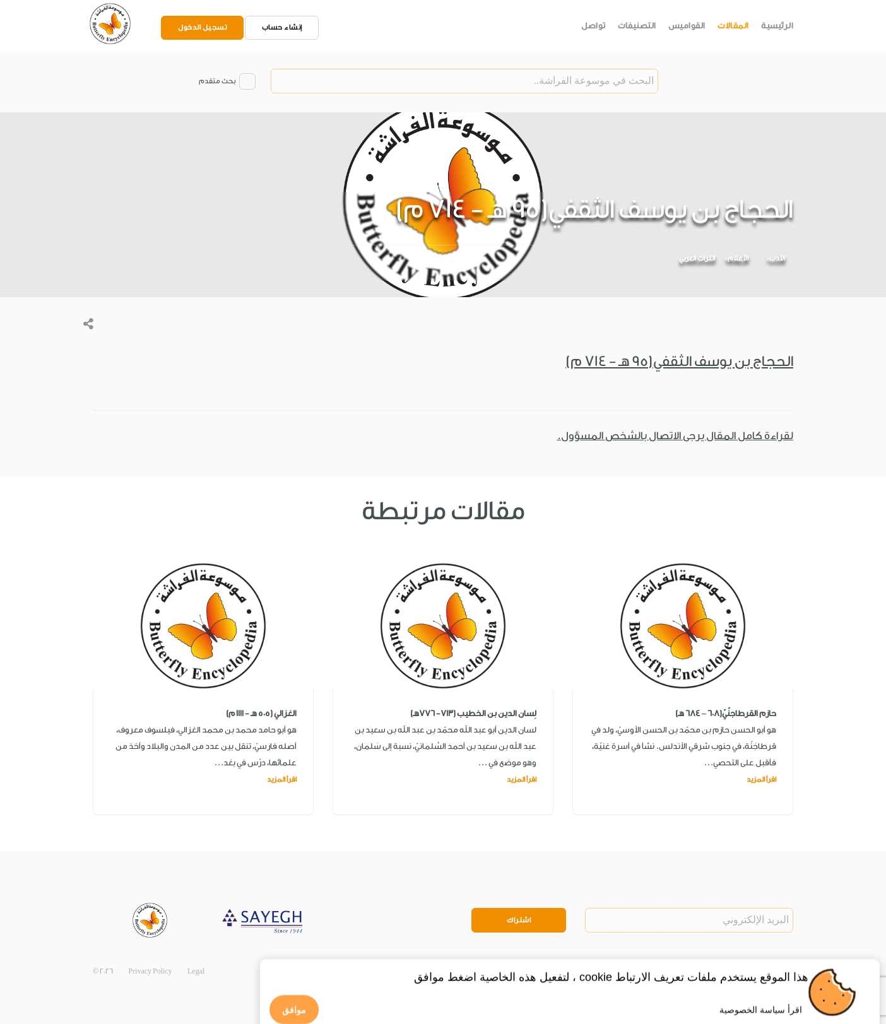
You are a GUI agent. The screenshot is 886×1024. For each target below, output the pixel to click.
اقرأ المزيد (761, 779)
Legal (195, 971)
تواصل (593, 25)
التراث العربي (697, 258)
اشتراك (519, 920)
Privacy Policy (150, 971)
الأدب (777, 258)
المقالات (733, 25)
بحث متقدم (217, 81)
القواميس (687, 25)
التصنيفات (637, 25)
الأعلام (738, 258)
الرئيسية (777, 25)
